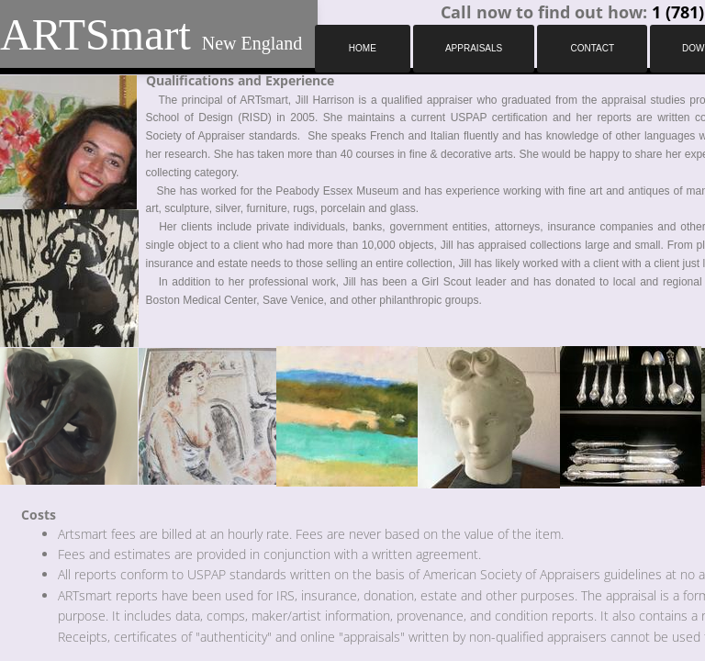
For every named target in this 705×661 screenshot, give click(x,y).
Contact (592, 48)
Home (362, 48)
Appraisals (473, 48)
